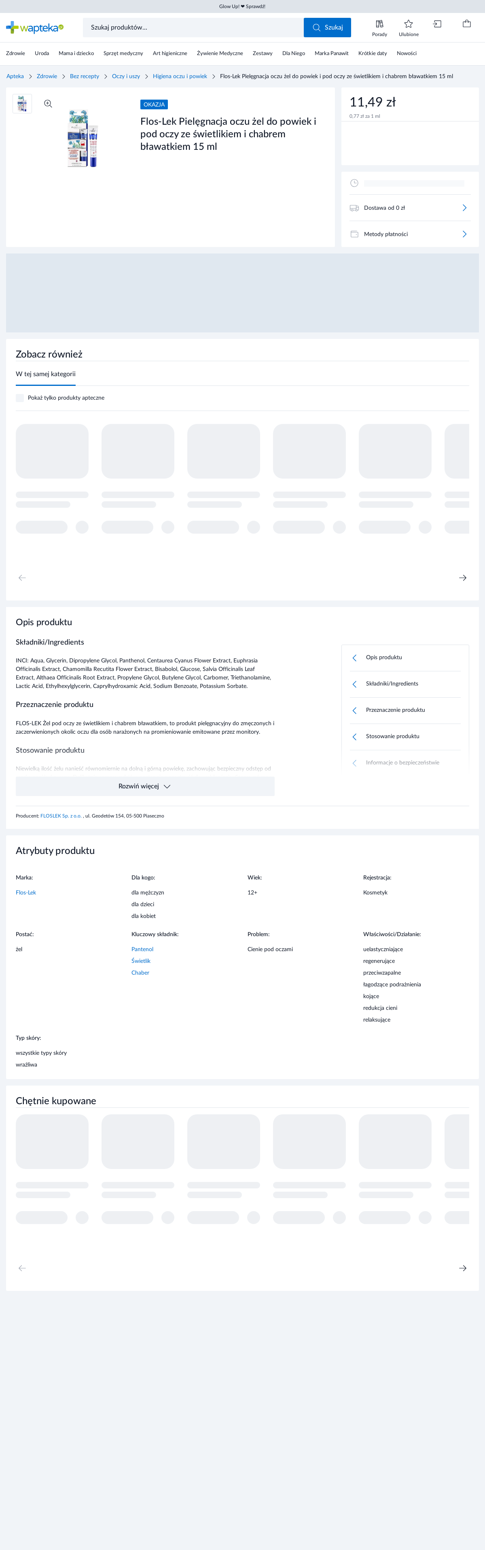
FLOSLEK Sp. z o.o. (61, 815)
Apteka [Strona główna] (15, 76)
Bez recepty (84, 76)
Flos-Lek (26, 893)
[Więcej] (464, 207)
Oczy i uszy (126, 76)
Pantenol (142, 949)
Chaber (140, 973)
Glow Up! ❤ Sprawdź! (242, 6)
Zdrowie (47, 76)
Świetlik (140, 961)
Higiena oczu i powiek (180, 76)
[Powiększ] (48, 103)
